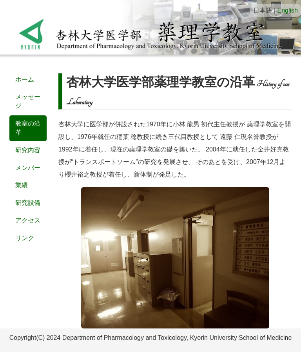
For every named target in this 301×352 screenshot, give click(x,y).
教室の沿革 (27, 128)
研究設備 (27, 202)
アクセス (27, 220)
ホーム (24, 79)
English (287, 10)
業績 (21, 185)
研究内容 (27, 150)
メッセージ (27, 101)
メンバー (27, 167)
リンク (24, 238)
